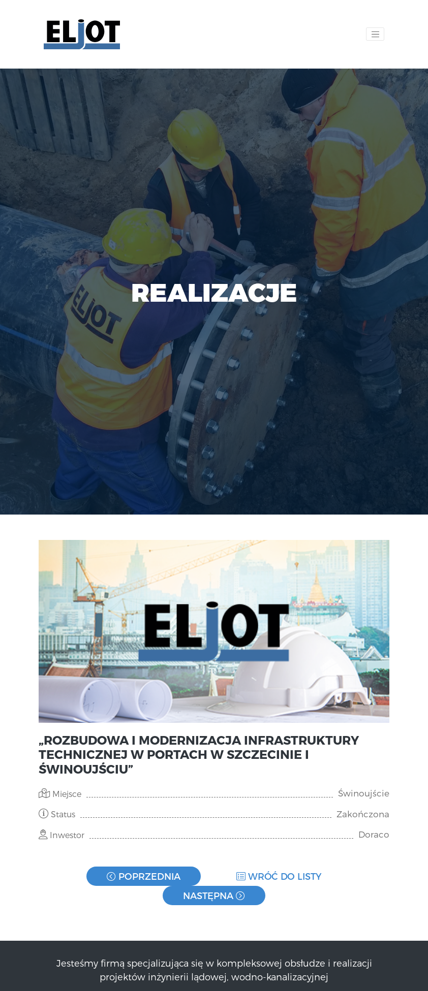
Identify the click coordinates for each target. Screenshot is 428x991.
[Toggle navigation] (375, 34)
